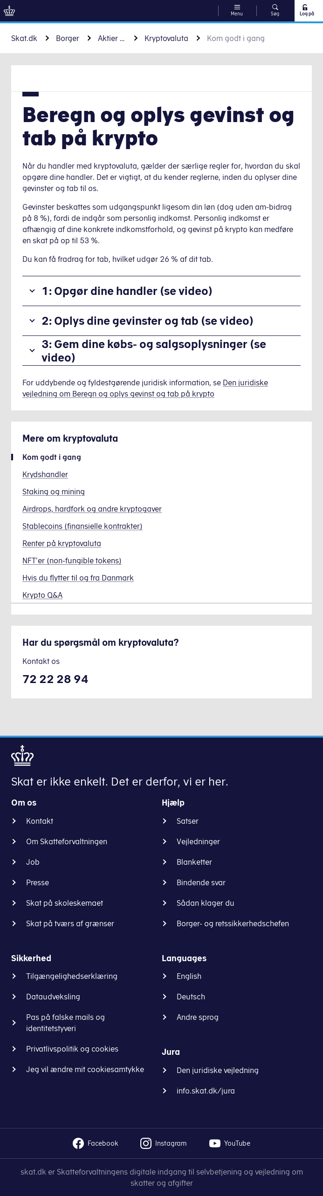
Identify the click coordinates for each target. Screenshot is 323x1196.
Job (33, 862)
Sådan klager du (205, 903)
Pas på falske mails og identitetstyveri (65, 1022)
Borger (67, 38)
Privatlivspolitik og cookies (72, 1049)
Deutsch (191, 996)
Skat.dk (24, 38)
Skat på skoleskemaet (64, 903)
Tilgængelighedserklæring (71, 976)
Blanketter (194, 862)
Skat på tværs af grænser (70, 923)
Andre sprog (198, 1017)
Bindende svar (201, 882)
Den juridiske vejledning (218, 1070)
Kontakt (39, 821)
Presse (37, 882)
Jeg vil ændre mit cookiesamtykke (85, 1069)
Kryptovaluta (166, 38)
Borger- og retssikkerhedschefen (233, 923)
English (189, 976)
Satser (188, 821)
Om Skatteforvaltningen (66, 841)
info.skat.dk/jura (206, 1091)
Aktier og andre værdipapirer (112, 38)
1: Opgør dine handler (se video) (127, 290)
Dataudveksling (53, 996)
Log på (306, 10)
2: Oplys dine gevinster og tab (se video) (147, 320)
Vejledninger (198, 841)
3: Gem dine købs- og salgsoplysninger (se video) (153, 350)
